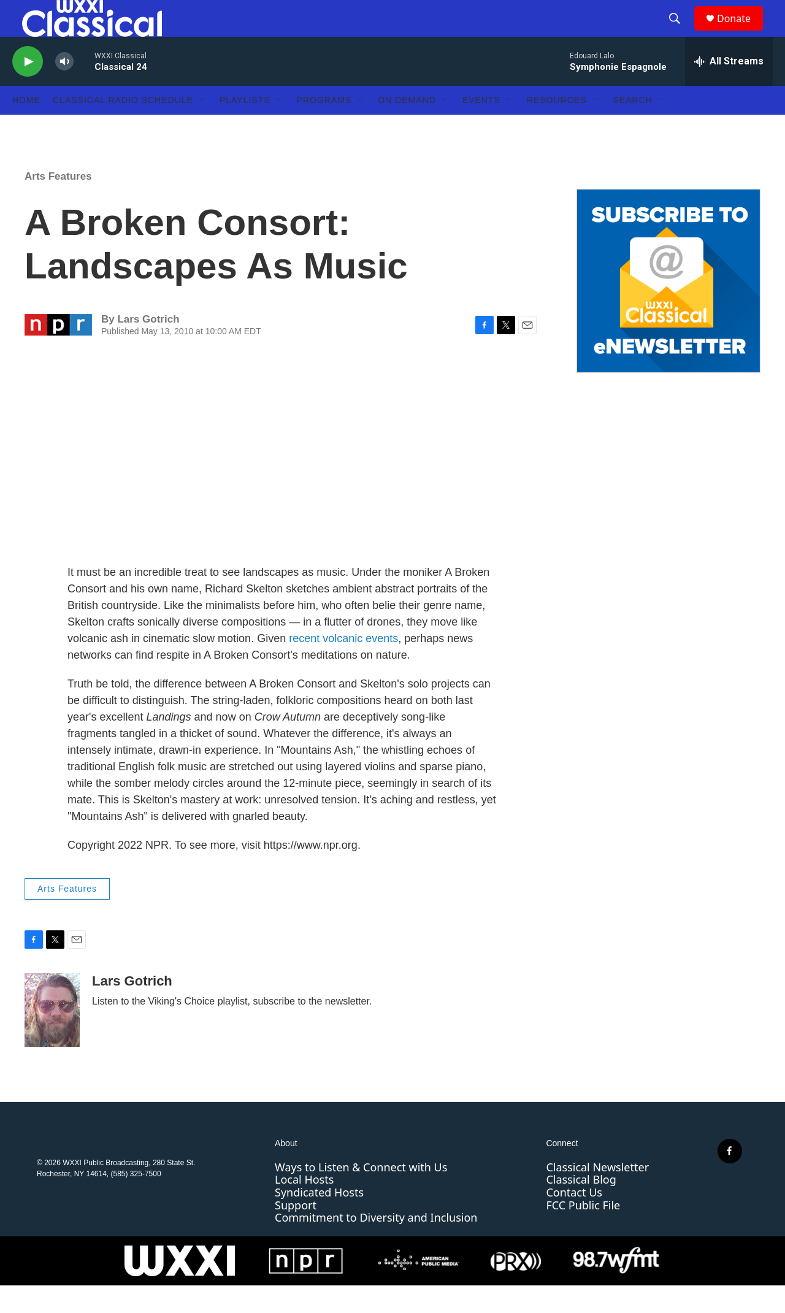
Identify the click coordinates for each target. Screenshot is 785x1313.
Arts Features (58, 204)
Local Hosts (304, 1207)
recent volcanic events (343, 666)
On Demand (407, 127)
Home (26, 127)
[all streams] (729, 88)
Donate (741, 32)
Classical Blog (581, 1207)
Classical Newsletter (597, 1194)
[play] (27, 89)
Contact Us (574, 1219)
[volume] (64, 89)
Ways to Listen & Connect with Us (361, 1194)
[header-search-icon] (680, 32)
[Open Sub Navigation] (202, 127)
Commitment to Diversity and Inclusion (376, 1245)
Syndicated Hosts (319, 1219)
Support (295, 1232)
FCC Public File (583, 1232)
